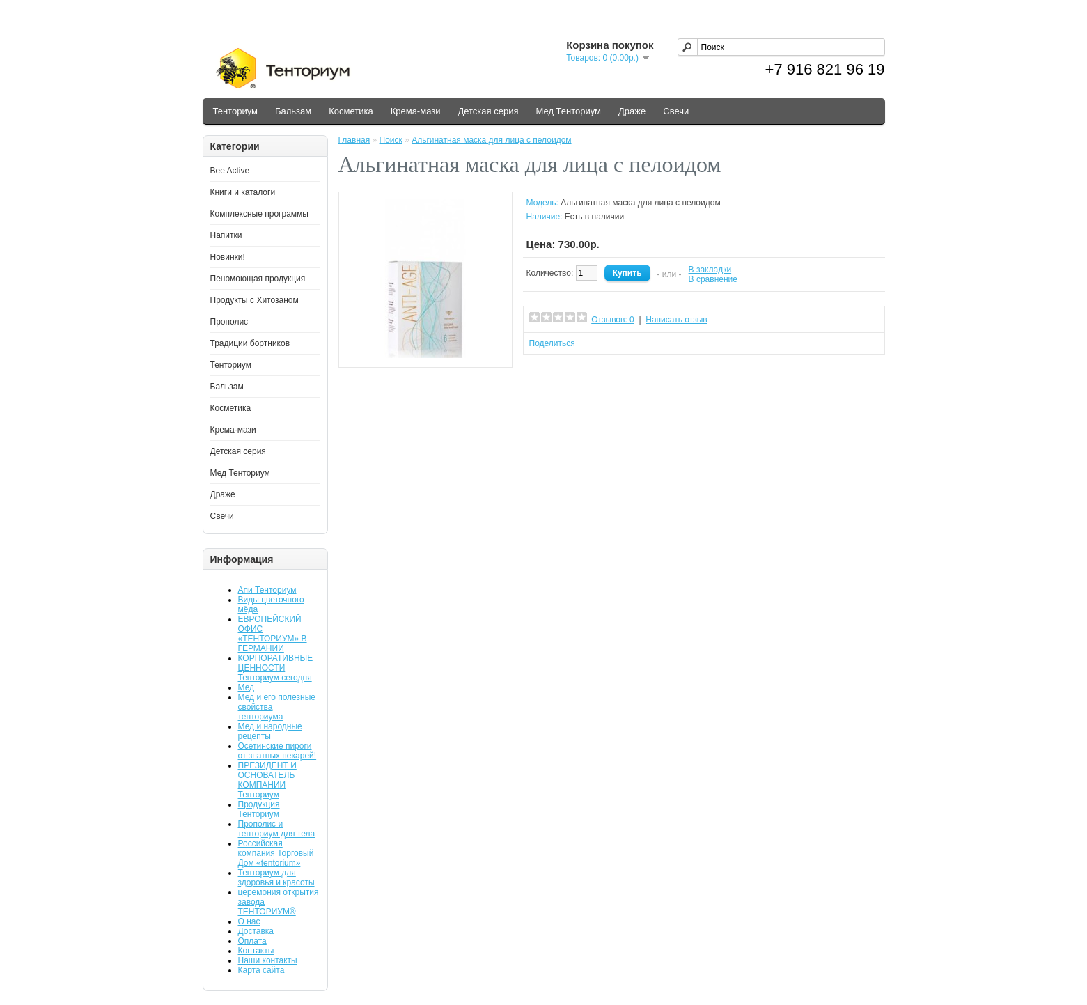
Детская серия (488, 111)
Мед (246, 687)
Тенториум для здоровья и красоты (276, 877)
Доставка (256, 931)
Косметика (351, 111)
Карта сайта (261, 970)
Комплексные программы (259, 214)
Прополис (229, 322)
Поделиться (552, 343)
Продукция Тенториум (259, 809)
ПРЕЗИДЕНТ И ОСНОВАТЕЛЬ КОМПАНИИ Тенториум (267, 780)
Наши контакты (267, 960)
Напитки (226, 235)
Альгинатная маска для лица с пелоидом (491, 140)
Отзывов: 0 (612, 320)
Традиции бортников (250, 343)
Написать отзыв (676, 320)
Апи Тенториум (267, 590)
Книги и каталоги (243, 192)
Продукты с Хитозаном (254, 300)
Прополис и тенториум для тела (276, 829)
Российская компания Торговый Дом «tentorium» (276, 853)
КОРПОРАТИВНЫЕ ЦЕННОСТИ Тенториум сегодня (275, 668)
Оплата (252, 941)
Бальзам (293, 111)
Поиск (391, 140)
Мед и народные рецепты (270, 731)
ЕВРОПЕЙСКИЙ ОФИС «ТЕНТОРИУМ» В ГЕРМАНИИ (272, 633)
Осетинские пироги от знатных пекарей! (277, 751)
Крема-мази (416, 111)
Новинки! (227, 257)
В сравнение (713, 279)
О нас (249, 921)
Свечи (676, 111)
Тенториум (235, 111)
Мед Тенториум (568, 111)
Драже (632, 111)
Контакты (256, 951)
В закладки (710, 269)
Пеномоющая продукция (258, 278)
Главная (354, 140)
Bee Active (230, 171)
